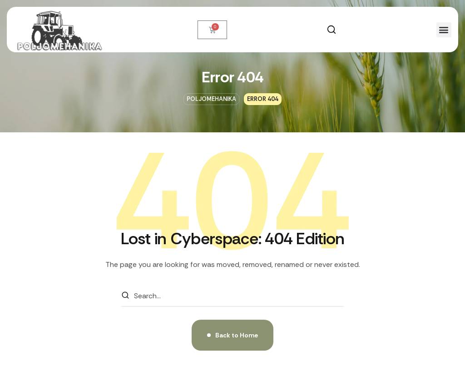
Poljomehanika (211, 99)
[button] (331, 29)
